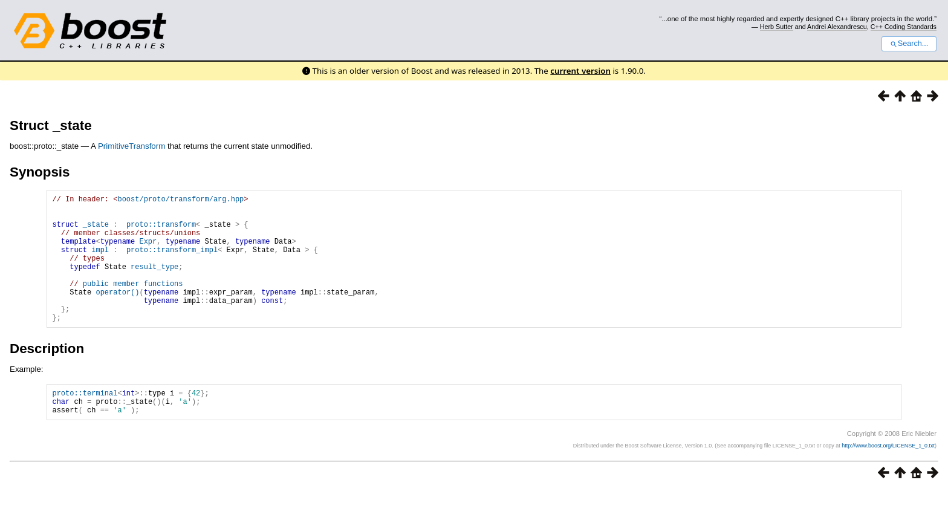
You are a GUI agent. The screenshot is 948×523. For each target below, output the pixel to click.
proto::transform (161, 231)
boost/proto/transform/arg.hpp (180, 200)
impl (100, 262)
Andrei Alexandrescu (837, 26)
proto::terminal (84, 422)
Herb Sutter (776, 26)
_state (96, 231)
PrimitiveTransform (131, 146)
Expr (148, 252)
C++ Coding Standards (904, 26)
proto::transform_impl (172, 262)
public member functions (133, 303)
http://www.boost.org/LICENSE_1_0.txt (888, 478)
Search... (909, 43)
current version (580, 70)
